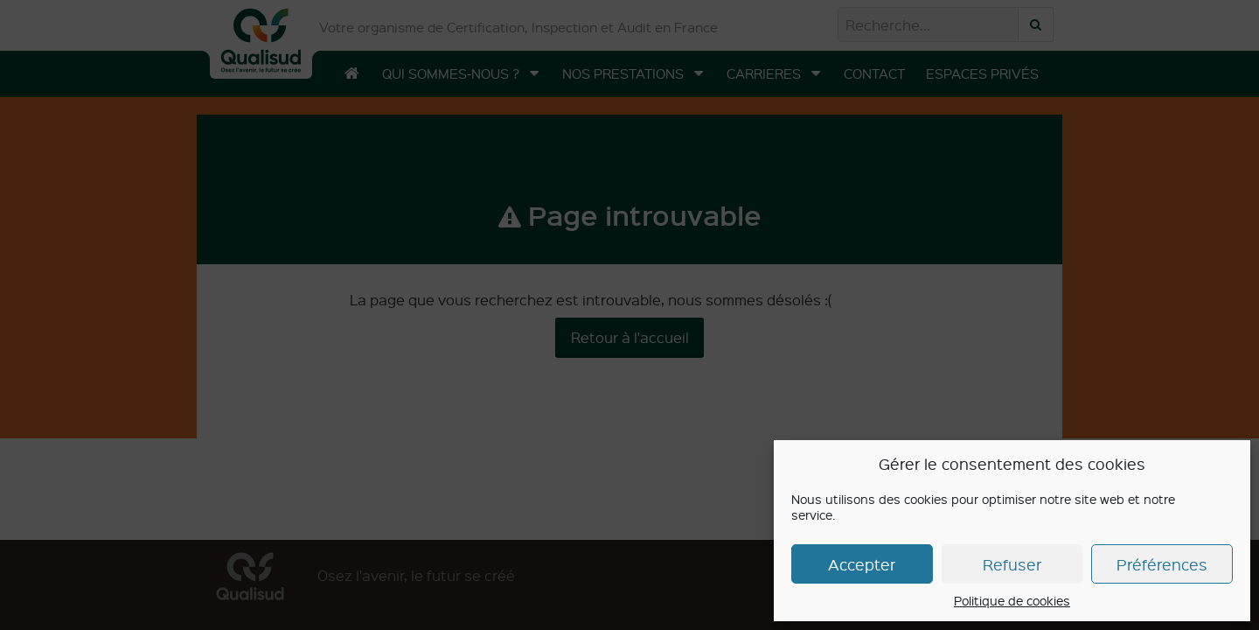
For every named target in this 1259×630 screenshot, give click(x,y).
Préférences (1161, 564)
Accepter (861, 564)
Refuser (1012, 564)
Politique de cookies (1012, 600)
